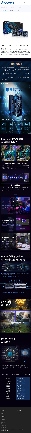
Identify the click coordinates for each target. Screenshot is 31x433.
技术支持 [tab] (17, 10)
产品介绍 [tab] (4, 10)
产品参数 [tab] (11, 10)
